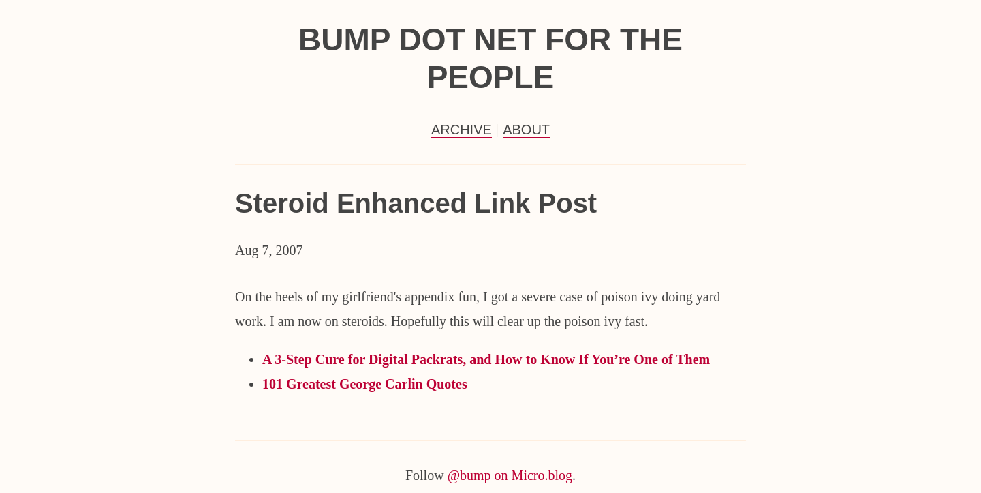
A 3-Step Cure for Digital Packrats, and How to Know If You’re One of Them (486, 359)
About (526, 129)
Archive (461, 129)
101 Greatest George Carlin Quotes (364, 383)
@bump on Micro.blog (510, 475)
